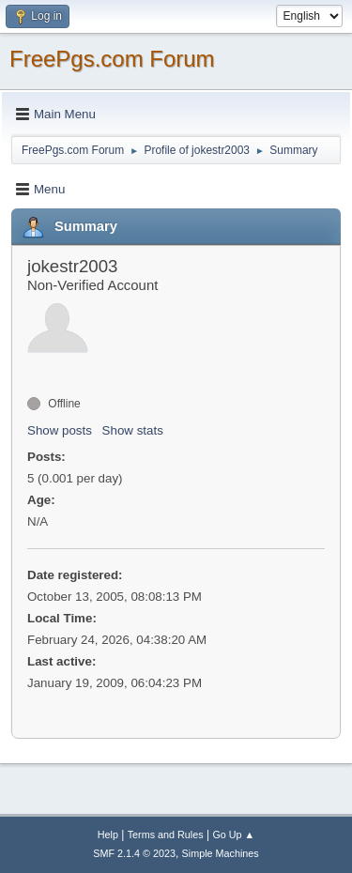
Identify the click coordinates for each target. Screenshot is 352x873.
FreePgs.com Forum (112, 58)
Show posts (59, 430)
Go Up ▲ (233, 834)
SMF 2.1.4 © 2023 (134, 853)
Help (108, 834)
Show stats (132, 430)
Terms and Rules (166, 834)
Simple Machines (220, 853)
